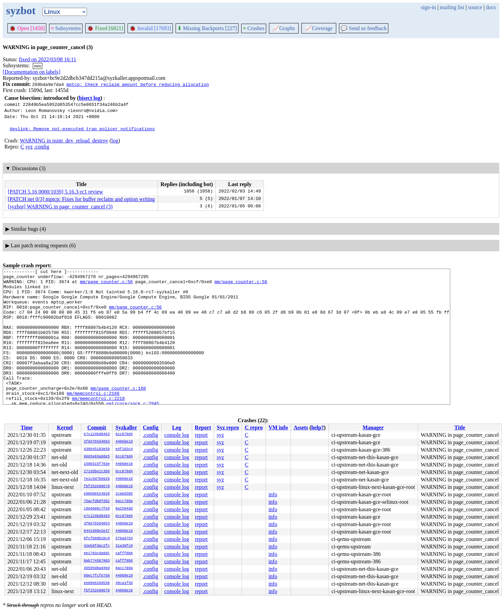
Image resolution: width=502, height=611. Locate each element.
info (273, 494)
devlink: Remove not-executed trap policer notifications (82, 129)
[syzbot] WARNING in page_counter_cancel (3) (60, 206)
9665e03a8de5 (97, 456)
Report (203, 427)
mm (37, 65)
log (114, 140)
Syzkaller (126, 427)
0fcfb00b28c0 (97, 538)
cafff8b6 (124, 553)
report (201, 435)
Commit (96, 427)
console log (176, 435)
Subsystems (66, 28)
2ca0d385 (124, 494)
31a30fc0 (124, 546)
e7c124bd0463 (97, 434)
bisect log (89, 98)
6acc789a (124, 501)
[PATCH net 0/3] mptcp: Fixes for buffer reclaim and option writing (81, 199)
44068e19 (124, 441)
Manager (373, 427)
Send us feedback (364, 28)
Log (176, 427)
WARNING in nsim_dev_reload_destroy (64, 140)
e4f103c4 (124, 449)
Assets (301, 427)
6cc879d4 (124, 434)
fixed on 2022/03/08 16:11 (47, 59)
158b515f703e (97, 464)
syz (28, 147)
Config (150, 427)
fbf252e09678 (97, 486)
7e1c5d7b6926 (97, 479)
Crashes (254, 28)
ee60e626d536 (97, 583)
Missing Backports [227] (207, 28)
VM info (278, 427)
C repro (254, 427)
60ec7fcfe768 (97, 575)
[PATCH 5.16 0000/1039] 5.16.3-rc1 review (55, 192)
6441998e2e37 (97, 531)
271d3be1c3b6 (97, 471)
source (475, 7)
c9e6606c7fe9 (97, 508)
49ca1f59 (124, 583)
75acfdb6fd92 (97, 501)
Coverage (319, 28)
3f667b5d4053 (97, 441)
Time (26, 427)
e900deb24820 (97, 494)
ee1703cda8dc (97, 553)
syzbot (21, 10)
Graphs (284, 28)
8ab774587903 (97, 561)
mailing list (452, 7)
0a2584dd (124, 508)
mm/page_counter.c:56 (106, 284)
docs (491, 7)
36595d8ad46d (97, 568)
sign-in (428, 7)
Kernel (65, 427)
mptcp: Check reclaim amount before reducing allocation (137, 84)
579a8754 (124, 538)
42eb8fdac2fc (97, 546)
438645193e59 (97, 449)
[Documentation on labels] (32, 72)
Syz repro (228, 427)
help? (317, 427)
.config (41, 147)
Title (459, 427)
